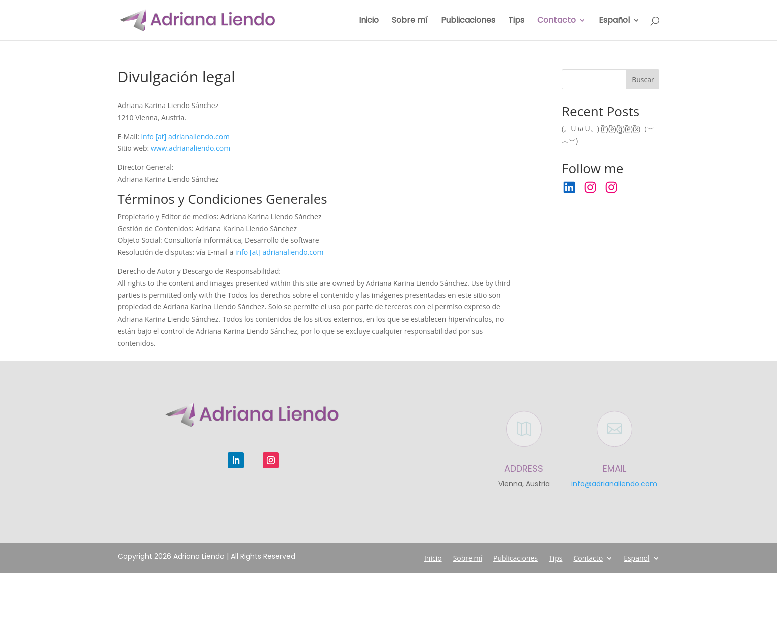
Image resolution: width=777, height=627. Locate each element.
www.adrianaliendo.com (190, 148)
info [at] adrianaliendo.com (185, 136)
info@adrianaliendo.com (614, 484)
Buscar (643, 79)
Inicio (369, 21)
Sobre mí (410, 21)
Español (614, 21)
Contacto (556, 21)
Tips (516, 21)
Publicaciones (468, 21)
